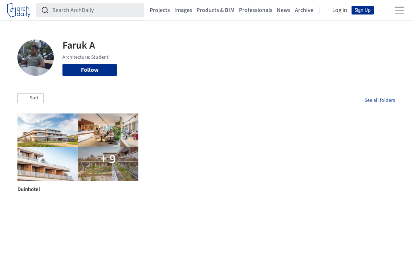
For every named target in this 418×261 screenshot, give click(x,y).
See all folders (380, 100)
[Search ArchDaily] (95, 10)
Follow (89, 70)
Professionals (255, 10)
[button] (30, 98)
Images (183, 10)
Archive (304, 10)
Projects (160, 10)
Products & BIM (215, 10)
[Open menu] (399, 10)
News (284, 10)
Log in (339, 10)
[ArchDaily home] (19, 10)
